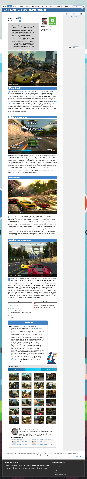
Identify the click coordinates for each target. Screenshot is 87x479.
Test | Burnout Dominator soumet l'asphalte (24, 11)
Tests (9, 6)
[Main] (37, 6)
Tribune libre (60, 6)
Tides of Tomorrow (58, 469)
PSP (20, 22)
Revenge (13, 356)
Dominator (28, 328)
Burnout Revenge (33, 330)
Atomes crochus (35, 6)
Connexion (74, 18)
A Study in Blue (58, 474)
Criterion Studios (51, 29)
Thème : (74, 49)
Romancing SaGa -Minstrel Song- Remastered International (68, 467)
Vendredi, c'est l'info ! (22, 443)
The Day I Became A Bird (60, 476)
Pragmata (56, 471)
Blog (42, 6)
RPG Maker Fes (20, 441)
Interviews (15, 6)
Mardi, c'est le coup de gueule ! (44, 446)
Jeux (47, 6)
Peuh (14, 20)
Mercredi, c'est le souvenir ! (23, 444)
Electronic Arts (48, 28)
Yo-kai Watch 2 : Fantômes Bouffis (44, 444)
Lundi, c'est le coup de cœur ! (43, 441)
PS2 (19, 20)
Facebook (17, 371)
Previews (28, 6)
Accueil (4, 6)
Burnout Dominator (17, 40)
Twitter (33, 371)
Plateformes (52, 6)
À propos (67, 6)
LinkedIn (48, 371)
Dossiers (22, 6)
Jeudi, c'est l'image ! (41, 443)
